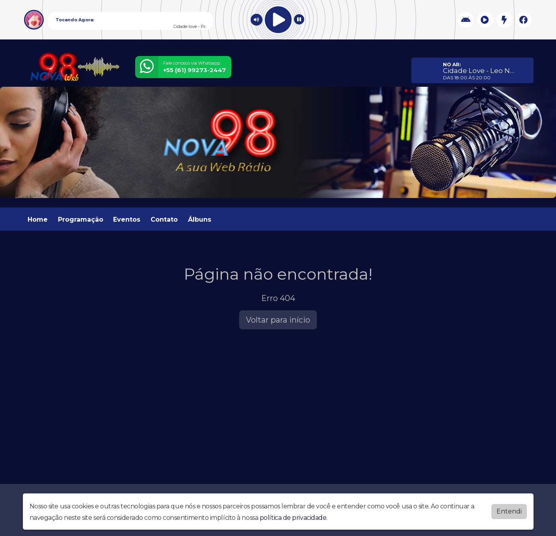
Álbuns (199, 219)
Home (38, 219)
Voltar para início (278, 320)
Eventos (126, 219)
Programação (80, 219)
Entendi (509, 510)
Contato (164, 219)
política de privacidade (293, 517)
